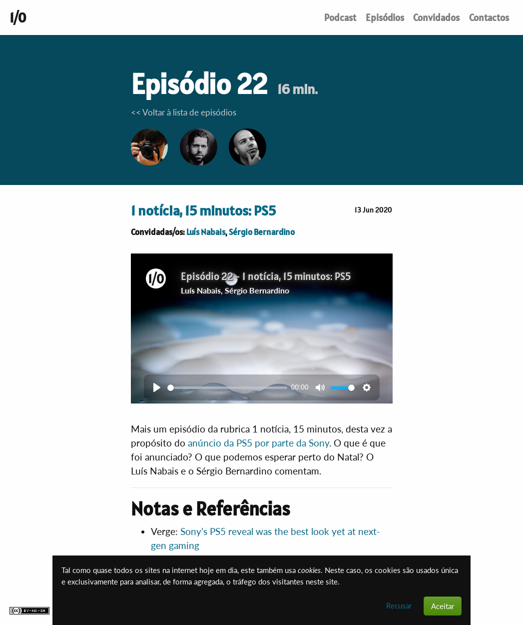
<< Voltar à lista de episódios (183, 112)
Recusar (399, 605)
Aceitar (442, 606)
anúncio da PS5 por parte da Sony (258, 443)
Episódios (385, 18)
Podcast (340, 18)
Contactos (489, 18)
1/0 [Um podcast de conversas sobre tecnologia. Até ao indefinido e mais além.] (17, 17)
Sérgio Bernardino (262, 232)
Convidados (436, 18)
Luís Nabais (205, 232)
